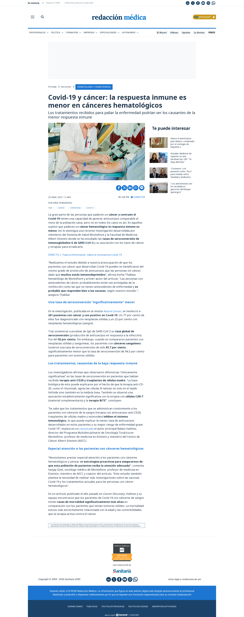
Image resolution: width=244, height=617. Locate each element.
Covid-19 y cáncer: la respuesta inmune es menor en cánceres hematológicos (121, 101)
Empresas (91, 32)
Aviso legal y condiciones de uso (185, 581)
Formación (73, 32)
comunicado (87, 430)
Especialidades (110, 32)
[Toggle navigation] (32, 17)
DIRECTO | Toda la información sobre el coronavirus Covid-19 (88, 256)
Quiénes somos (69, 608)
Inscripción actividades (170, 608)
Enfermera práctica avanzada (79, 2)
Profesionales (39, 32)
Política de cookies (140, 608)
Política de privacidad (111, 608)
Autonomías (130, 32)
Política (57, 32)
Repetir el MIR (53, 2)
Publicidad (87, 608)
